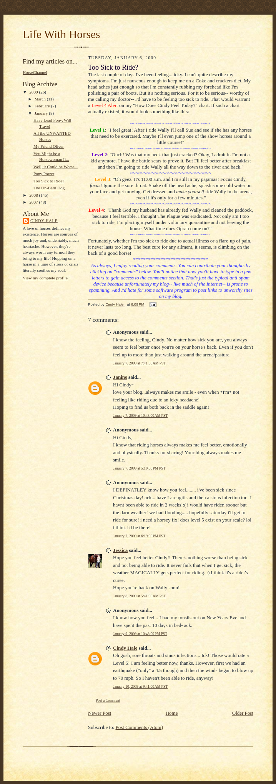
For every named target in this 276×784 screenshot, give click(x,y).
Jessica (120, 550)
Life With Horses (61, 34)
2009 (34, 92)
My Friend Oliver (48, 146)
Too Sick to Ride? (48, 181)
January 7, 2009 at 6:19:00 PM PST (139, 536)
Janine (120, 377)
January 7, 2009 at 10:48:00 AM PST (140, 415)
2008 (34, 195)
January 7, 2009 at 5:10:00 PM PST (139, 468)
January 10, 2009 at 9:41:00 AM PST (140, 686)
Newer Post (99, 713)
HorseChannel (35, 72)
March (41, 99)
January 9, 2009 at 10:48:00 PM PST (140, 634)
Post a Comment (108, 700)
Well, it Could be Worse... (55, 166)
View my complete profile (45, 278)
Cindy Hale (44, 221)
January (42, 113)
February (43, 106)
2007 (34, 202)
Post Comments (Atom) (139, 727)
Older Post (242, 713)
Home (172, 713)
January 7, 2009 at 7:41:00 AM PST (139, 363)
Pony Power (43, 173)
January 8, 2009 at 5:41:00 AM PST (139, 596)
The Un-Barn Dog (49, 188)
